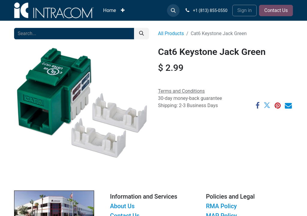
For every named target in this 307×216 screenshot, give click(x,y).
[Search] (141, 33)
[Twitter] (267, 105)
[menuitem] (109, 10)
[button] (173, 10)
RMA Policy (221, 206)
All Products (171, 33)
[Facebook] (257, 105)
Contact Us (276, 10)
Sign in (244, 10)
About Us (122, 206)
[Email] (288, 105)
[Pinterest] (278, 105)
